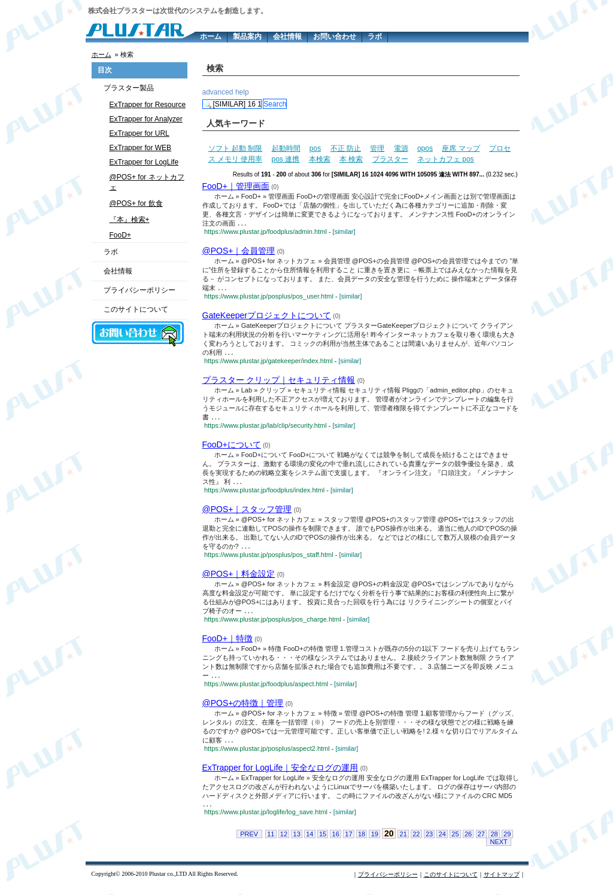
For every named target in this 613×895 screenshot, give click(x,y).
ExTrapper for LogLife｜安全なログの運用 (280, 773)
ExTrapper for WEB (141, 148)
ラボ (375, 36)
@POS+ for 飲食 (136, 203)
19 (374, 840)
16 (335, 840)
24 (442, 840)
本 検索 (351, 159)
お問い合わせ (334, 36)
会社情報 (287, 36)
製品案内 (247, 36)
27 (481, 840)
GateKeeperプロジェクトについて (267, 316)
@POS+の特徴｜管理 (243, 708)
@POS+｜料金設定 (238, 577)
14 (309, 840)
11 (270, 840)
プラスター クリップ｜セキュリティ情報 (279, 381)
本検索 (319, 159)
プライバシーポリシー (139, 290)
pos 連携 (286, 159)
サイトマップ (502, 881)
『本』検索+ (130, 219)
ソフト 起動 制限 (235, 148)
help (242, 92)
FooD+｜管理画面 (235, 186)
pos (315, 148)
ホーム (210, 36)
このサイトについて (136, 309)
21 (403, 840)
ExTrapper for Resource (148, 105)
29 (507, 840)
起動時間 (286, 148)
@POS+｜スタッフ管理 (247, 512)
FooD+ (120, 235)
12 (283, 840)
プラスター (390, 159)
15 (322, 840)
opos (425, 148)
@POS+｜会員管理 (238, 251)
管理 (377, 148)
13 (297, 840)
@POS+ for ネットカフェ (147, 182)
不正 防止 (345, 148)
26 (468, 840)
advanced (217, 92)
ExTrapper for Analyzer (146, 119)
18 (361, 840)
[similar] (344, 232)
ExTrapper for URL (139, 133)
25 (455, 840)
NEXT (498, 848)
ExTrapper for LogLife (144, 162)
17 (348, 840)
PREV (249, 840)
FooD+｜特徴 (227, 642)
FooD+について (231, 447)
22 (416, 840)
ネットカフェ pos (445, 159)
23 (429, 840)
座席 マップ (461, 148)
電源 (401, 148)
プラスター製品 (129, 88)
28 (493, 840)
